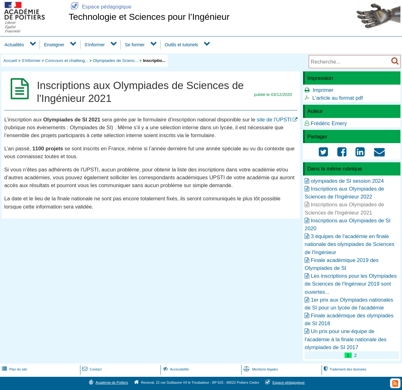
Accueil (10, 60)
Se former (135, 44)
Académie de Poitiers (111, 382)
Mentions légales (260, 369)
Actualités (14, 44)
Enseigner (54, 44)
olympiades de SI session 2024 (347, 181)
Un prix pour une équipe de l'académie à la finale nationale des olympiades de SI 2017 (346, 339)
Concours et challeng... (66, 60)
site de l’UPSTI (274, 120)
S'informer (94, 44)
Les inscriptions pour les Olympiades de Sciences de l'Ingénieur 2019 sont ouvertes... (351, 284)
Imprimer (322, 90)
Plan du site (14, 369)
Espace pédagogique (99, 7)
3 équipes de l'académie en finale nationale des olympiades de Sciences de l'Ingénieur (349, 244)
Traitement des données (344, 369)
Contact (91, 369)
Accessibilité (175, 369)
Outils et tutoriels (181, 44)
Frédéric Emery (329, 123)
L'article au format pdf (337, 98)
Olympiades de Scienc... (116, 60)
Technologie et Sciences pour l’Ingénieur (149, 17)
